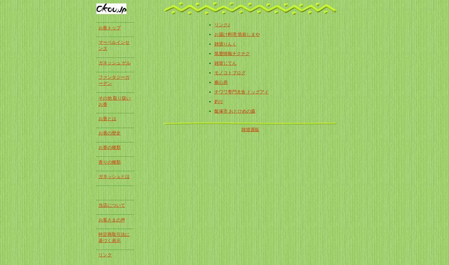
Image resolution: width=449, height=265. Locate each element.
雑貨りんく (225, 44)
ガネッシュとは (114, 176)
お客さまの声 (111, 220)
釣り (218, 101)
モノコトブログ (230, 72)
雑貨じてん (225, 63)
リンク (105, 254)
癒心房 (221, 82)
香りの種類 (109, 162)
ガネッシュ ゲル (114, 62)
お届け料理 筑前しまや (237, 34)
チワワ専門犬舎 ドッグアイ (241, 91)
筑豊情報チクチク (232, 53)
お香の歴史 (109, 133)
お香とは (107, 118)
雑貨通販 (250, 129)
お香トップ (109, 27)
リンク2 (222, 24)
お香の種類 (109, 147)
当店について (111, 205)
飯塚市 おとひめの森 (234, 111)
